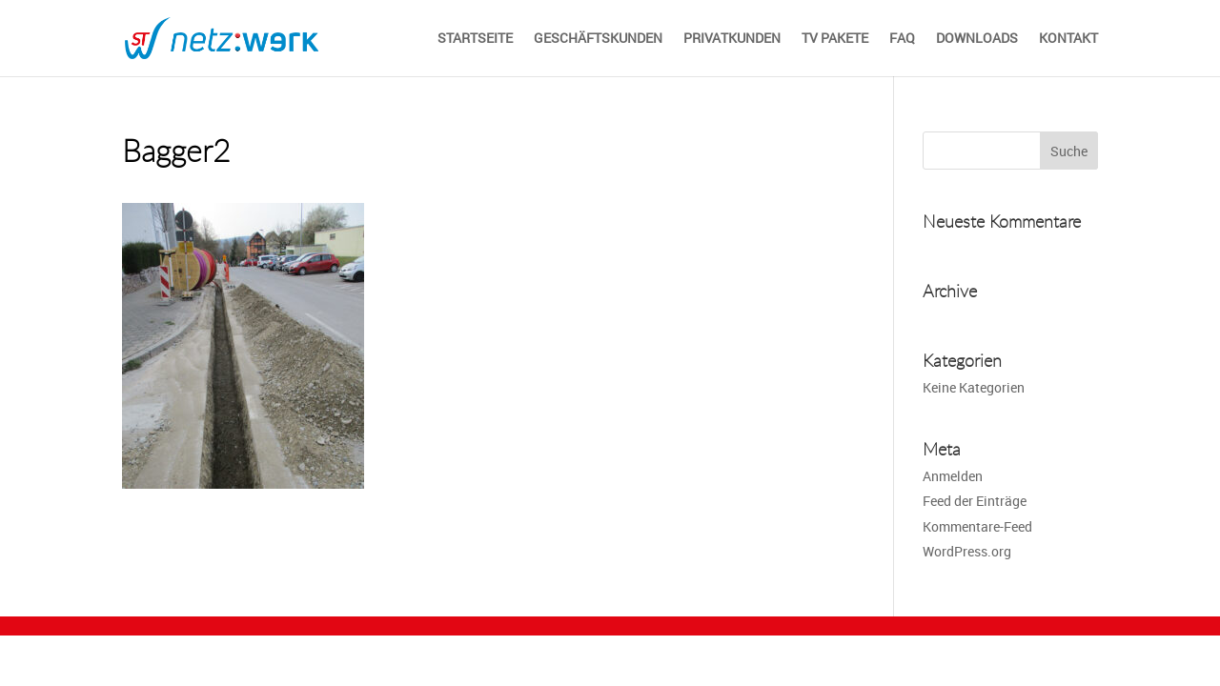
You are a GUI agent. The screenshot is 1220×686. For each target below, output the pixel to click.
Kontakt (1068, 39)
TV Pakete (835, 39)
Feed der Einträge (975, 501)
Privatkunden (732, 39)
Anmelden (953, 476)
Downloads (977, 39)
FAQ (902, 39)
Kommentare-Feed (977, 526)
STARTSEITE (475, 39)
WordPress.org (967, 551)
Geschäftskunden (598, 39)
